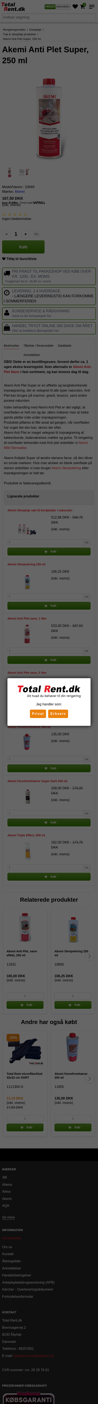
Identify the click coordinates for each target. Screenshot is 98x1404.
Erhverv (58, 713)
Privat (38, 713)
